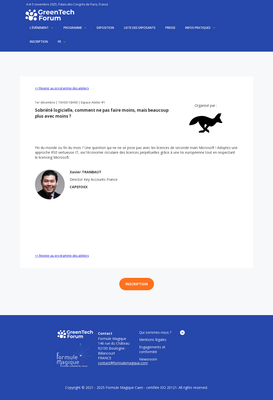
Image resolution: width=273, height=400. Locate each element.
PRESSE (170, 28)
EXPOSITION (105, 28)
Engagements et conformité (152, 349)
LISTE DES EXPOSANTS (139, 28)
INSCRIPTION (39, 41)
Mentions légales (152, 339)
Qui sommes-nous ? (155, 332)
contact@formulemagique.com (123, 363)
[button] (42, 28)
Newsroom (148, 359)
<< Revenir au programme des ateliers (62, 88)
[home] (49, 15)
